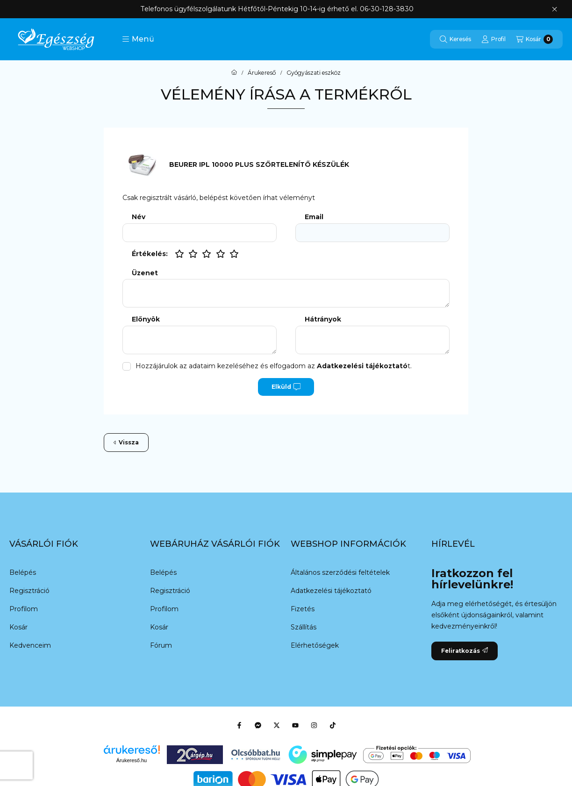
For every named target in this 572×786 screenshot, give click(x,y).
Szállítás (303, 627)
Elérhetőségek (315, 645)
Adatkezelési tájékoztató (331, 590)
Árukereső (262, 73)
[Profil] (493, 39)
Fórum (161, 645)
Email (314, 217)
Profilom (23, 609)
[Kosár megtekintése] (534, 39)
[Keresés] (455, 39)
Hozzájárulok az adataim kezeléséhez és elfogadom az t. (274, 366)
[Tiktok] (332, 725)
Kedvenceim (30, 645)
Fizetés (303, 609)
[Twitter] (276, 725)
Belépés (22, 572)
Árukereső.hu (131, 760)
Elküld (286, 387)
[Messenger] (258, 725)
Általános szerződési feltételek (340, 572)
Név (138, 217)
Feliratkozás (464, 650)
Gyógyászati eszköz (313, 73)
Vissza (126, 442)
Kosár (18, 627)
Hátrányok (323, 319)
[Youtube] (295, 725)
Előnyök (146, 319)
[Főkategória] (234, 73)
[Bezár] (554, 9)
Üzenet (145, 273)
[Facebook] (239, 725)
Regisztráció (29, 590)
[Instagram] (314, 725)
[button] (138, 39)
